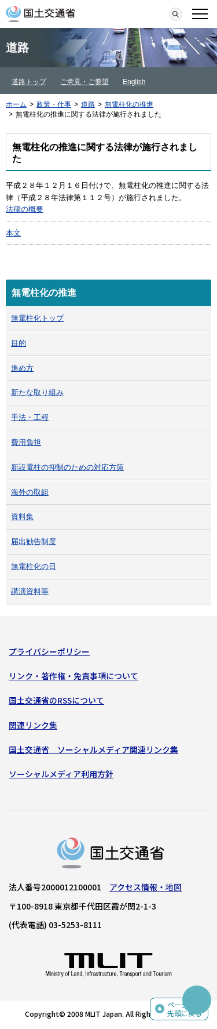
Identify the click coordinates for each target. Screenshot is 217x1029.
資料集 (22, 516)
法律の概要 (24, 209)
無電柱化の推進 (129, 104)
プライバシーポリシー (49, 651)
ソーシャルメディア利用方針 (61, 774)
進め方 (22, 368)
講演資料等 (30, 591)
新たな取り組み (37, 392)
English (134, 82)
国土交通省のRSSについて (56, 700)
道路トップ (29, 82)
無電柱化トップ (37, 318)
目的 (18, 343)
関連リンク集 (33, 725)
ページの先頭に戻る (184, 1009)
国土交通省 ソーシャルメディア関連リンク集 (93, 749)
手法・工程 (30, 417)
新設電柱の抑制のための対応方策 (67, 467)
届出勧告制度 (33, 541)
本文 (13, 233)
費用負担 (26, 442)
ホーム (16, 104)
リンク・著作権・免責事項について (73, 676)
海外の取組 (30, 492)
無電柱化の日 (33, 566)
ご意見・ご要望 (84, 82)
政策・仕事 (53, 104)
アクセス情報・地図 (145, 887)
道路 (88, 104)
